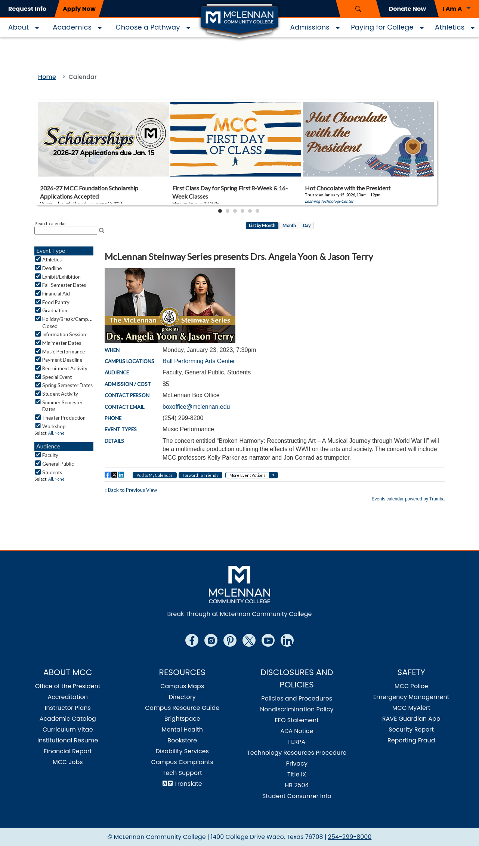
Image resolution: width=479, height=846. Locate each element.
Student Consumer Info (296, 796)
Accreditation (67, 697)
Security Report (411, 729)
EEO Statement (297, 720)
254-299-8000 (350, 837)
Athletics (449, 27)
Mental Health (182, 729)
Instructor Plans (68, 708)
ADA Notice (296, 731)
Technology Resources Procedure (296, 752)
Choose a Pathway (148, 27)
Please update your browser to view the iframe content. (239, 157)
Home (47, 77)
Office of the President (68, 686)
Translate (188, 783)
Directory (182, 697)
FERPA (296, 742)
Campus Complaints (182, 762)
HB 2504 (297, 785)
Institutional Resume (67, 740)
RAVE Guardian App (411, 718)
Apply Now (79, 8)
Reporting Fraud (411, 740)
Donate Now (407, 8)
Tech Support (182, 773)
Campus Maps (182, 686)
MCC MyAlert (411, 708)
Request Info (27, 8)
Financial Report (68, 751)
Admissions (310, 27)
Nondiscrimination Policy (297, 709)
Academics (72, 27)
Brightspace (182, 718)
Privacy (297, 763)
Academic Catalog (68, 718)
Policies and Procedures (296, 698)
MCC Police (411, 686)
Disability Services (182, 751)
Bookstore (182, 740)
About (18, 27)
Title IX (296, 774)
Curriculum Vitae (68, 729)
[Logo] (239, 21)
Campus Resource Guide (182, 708)
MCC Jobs (68, 762)
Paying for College (382, 27)
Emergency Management (411, 697)
